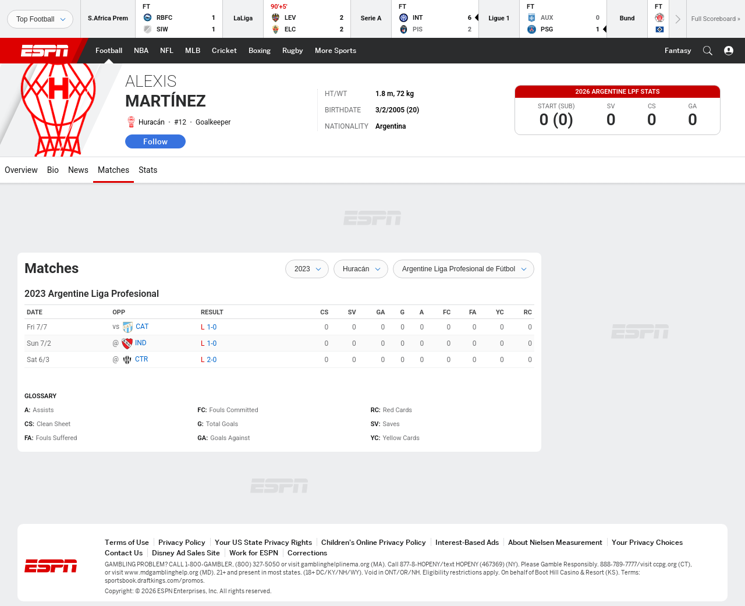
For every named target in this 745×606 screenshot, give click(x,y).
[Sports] (40, 19)
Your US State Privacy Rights (263, 542)
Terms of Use (127, 542)
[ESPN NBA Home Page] (141, 50)
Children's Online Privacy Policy (373, 542)
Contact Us (124, 552)
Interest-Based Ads (467, 542)
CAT (142, 327)
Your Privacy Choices (647, 542)
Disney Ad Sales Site (186, 552)
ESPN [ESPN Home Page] (45, 50)
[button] (707, 50)
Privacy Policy (181, 542)
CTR (141, 359)
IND (141, 343)
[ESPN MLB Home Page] (192, 50)
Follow (155, 141)
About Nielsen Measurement (555, 542)
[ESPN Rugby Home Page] (292, 50)
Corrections (307, 552)
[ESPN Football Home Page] (108, 50)
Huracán (152, 122)
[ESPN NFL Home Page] (166, 50)
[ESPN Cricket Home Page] (224, 50)
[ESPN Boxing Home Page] (260, 50)
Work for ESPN (253, 552)
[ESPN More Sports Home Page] (335, 50)
